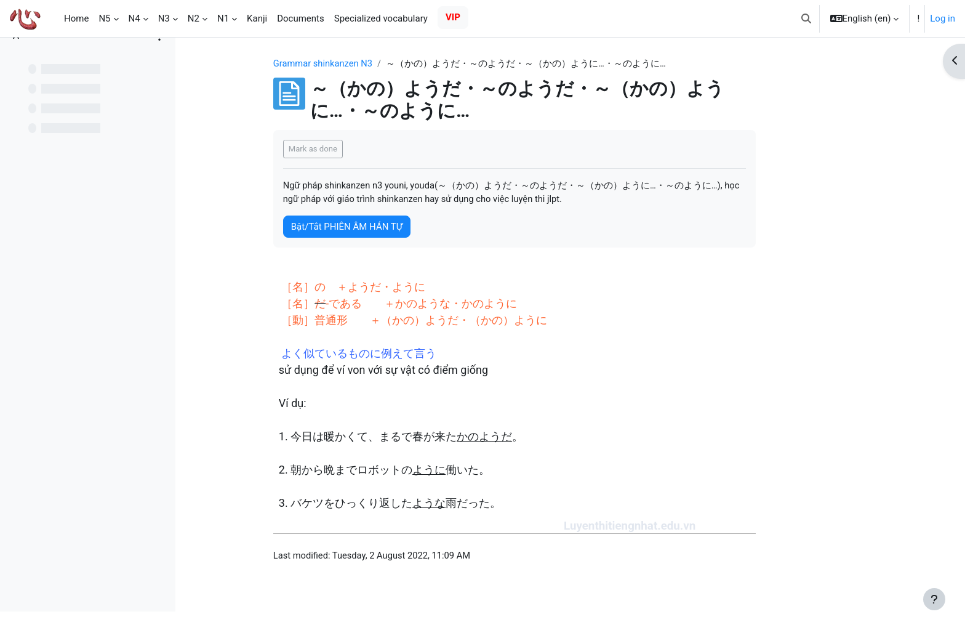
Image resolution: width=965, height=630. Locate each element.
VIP (453, 17)
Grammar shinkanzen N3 (370, 63)
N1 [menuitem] (223, 18)
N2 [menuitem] (193, 18)
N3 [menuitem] (164, 18)
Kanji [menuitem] (257, 18)
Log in (942, 18)
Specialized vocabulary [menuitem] (381, 18)
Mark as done (359, 149)
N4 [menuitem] (134, 18)
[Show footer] (934, 599)
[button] (806, 18)
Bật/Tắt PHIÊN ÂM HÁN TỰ (393, 227)
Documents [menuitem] (300, 18)
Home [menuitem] (76, 18)
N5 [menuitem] (104, 18)
